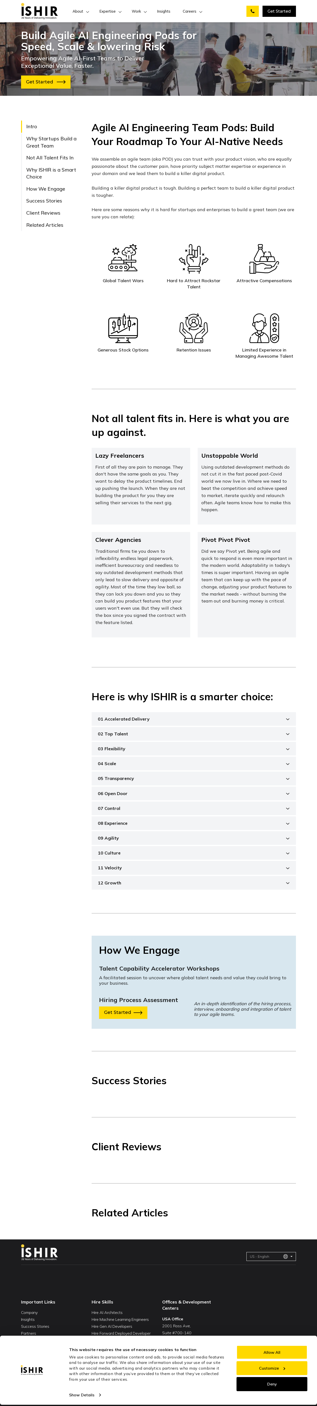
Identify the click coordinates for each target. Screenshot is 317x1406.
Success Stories (44, 201)
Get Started (279, 11)
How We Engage (45, 189)
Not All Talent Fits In (50, 157)
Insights (163, 11)
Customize (272, 1368)
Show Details (81, 1394)
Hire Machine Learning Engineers (120, 1319)
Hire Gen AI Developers (112, 1326)
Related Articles (44, 225)
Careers (189, 11)
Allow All (272, 1352)
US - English (269, 1256)
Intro (31, 126)
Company (29, 1312)
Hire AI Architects (107, 1312)
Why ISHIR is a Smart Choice (51, 173)
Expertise (107, 11)
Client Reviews (43, 213)
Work (136, 11)
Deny (272, 1383)
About (78, 11)
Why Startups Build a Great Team (51, 142)
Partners (28, 1333)
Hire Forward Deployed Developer (121, 1333)
